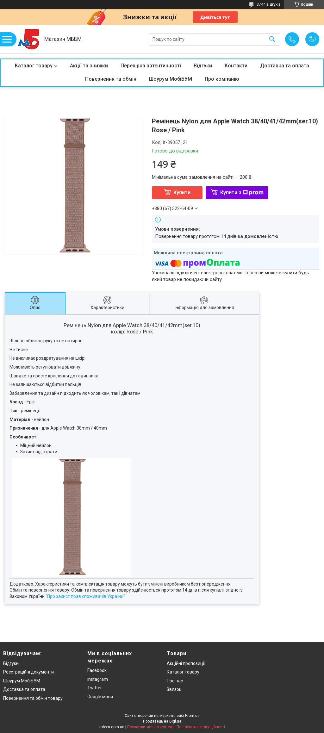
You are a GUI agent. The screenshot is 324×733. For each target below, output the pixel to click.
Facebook (97, 670)
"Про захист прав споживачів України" (85, 596)
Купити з (242, 192)
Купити (181, 192)
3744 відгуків (269, 4)
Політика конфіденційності (201, 727)
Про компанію (222, 79)
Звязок (174, 689)
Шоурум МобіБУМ (170, 79)
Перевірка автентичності (151, 66)
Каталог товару (34, 66)
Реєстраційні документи (28, 671)
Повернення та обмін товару (33, 698)
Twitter (94, 687)
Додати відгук (312, 39)
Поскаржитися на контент (150, 727)
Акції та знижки (89, 66)
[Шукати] (272, 39)
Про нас (175, 680)
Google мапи (100, 696)
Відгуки (203, 66)
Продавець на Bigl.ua (162, 721)
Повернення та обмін (110, 79)
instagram (97, 679)
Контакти (236, 66)
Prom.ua (192, 715)
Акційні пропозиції (186, 663)
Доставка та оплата (284, 66)
